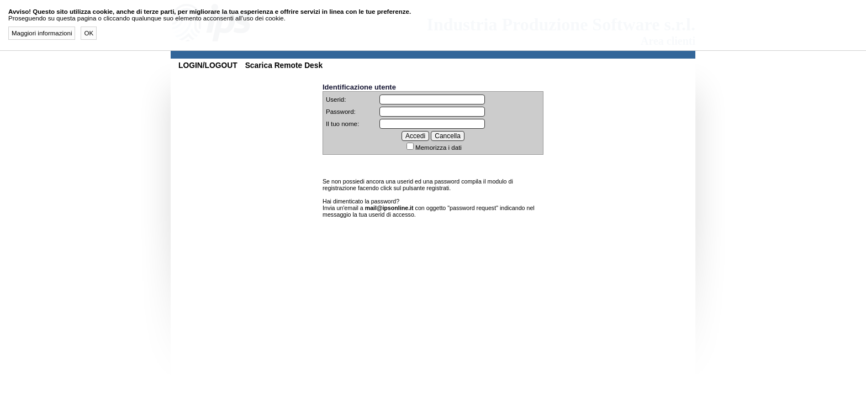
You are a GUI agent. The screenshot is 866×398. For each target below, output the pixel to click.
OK (88, 33)
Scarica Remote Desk (284, 65)
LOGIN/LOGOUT (207, 65)
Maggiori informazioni (42, 33)
